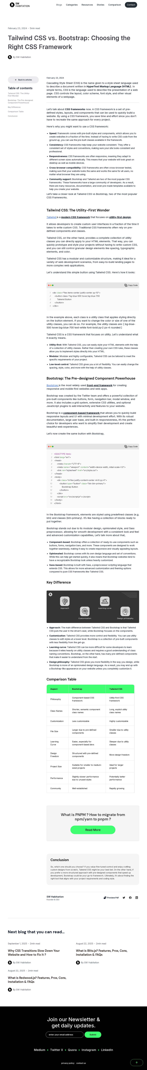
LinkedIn (107, 1050)
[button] (23, 94)
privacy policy (67, 1063)
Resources (87, 4)
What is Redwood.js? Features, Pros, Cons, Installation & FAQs (37, 980)
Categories (72, 4)
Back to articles (23, 79)
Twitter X (56, 1050)
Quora (72, 1050)
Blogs (59, 4)
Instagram (89, 1050)
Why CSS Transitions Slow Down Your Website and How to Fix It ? (34, 953)
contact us (81, 1063)
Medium (39, 1050)
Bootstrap (53, 385)
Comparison (114, 4)
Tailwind (52, 217)
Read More (93, 830)
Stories (100, 4)
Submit (93, 1034)
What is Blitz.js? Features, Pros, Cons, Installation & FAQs (101, 953)
